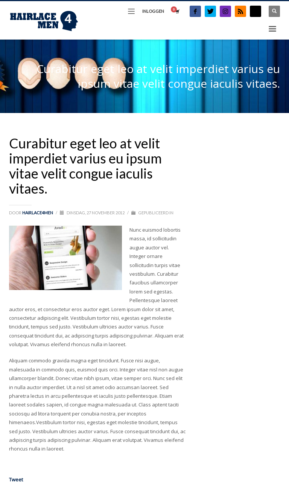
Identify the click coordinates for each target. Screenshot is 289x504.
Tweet (16, 479)
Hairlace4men (38, 212)
